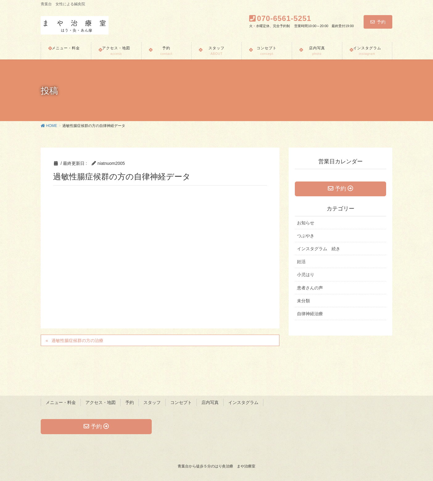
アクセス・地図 (100, 402)
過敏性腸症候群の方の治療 (77, 340)
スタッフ (152, 402)
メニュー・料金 (61, 402)
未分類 (303, 300)
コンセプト (181, 402)
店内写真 (210, 402)
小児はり (305, 274)
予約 (378, 21)
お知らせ (305, 222)
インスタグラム (243, 402)
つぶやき (305, 235)
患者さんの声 (310, 287)
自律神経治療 (310, 313)
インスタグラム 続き (318, 249)
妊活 (301, 261)
